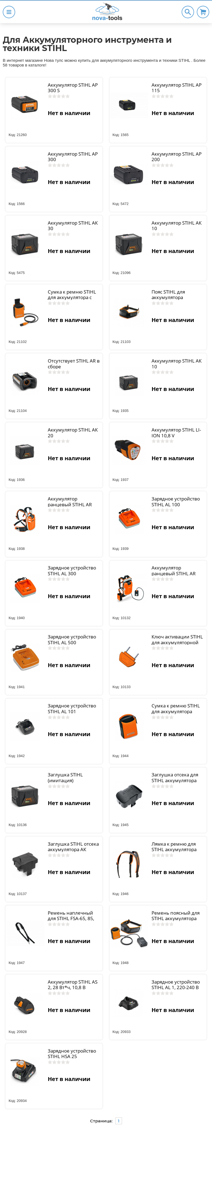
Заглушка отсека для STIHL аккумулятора (175, 777)
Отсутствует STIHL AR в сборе (74, 364)
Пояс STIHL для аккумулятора (168, 295)
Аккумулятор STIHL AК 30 (73, 226)
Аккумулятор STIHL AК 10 (177, 226)
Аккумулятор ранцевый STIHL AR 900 (70, 504)
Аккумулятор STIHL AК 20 (73, 433)
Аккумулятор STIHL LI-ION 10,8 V (176, 433)
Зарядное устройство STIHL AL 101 (72, 708)
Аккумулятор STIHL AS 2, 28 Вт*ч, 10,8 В (72, 985)
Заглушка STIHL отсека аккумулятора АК (73, 847)
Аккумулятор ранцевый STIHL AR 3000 (174, 573)
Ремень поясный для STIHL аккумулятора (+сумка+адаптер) (176, 918)
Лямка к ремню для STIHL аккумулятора (174, 847)
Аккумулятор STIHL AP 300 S (73, 88)
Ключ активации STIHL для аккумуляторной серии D (177, 642)
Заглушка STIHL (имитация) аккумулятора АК (67, 780)
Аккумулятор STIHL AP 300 (73, 157)
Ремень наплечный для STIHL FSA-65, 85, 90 (71, 918)
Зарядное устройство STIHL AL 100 (176, 502)
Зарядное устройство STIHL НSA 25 (72, 1054)
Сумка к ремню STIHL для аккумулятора (176, 708)
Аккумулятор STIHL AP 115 (177, 88)
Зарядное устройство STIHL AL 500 (72, 639)
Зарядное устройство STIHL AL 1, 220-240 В (176, 985)
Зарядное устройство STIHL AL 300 (72, 570)
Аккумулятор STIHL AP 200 (177, 157)
